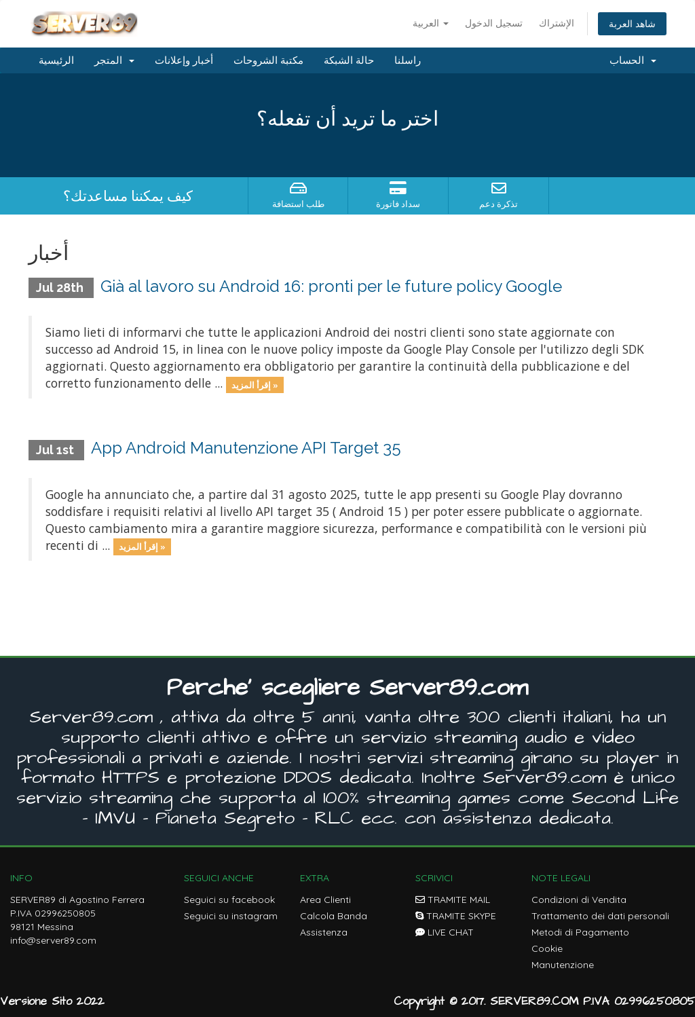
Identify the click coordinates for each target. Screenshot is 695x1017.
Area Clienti (325, 899)
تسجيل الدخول (494, 22)
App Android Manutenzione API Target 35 (246, 448)
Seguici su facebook (229, 899)
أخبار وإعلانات (184, 60)
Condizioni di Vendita (578, 899)
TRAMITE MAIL (452, 899)
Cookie (547, 948)
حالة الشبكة (349, 60)
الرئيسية (56, 60)
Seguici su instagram (231, 916)
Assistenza (324, 932)
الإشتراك (556, 22)
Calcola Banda (333, 916)
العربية (431, 22)
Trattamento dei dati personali (600, 916)
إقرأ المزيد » (254, 384)
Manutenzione (562, 965)
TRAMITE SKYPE (455, 916)
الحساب (632, 60)
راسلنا (407, 60)
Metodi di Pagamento (580, 932)
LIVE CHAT (444, 932)
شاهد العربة (632, 23)
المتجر (114, 60)
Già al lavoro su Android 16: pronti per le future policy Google (331, 286)
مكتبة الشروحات (268, 60)
